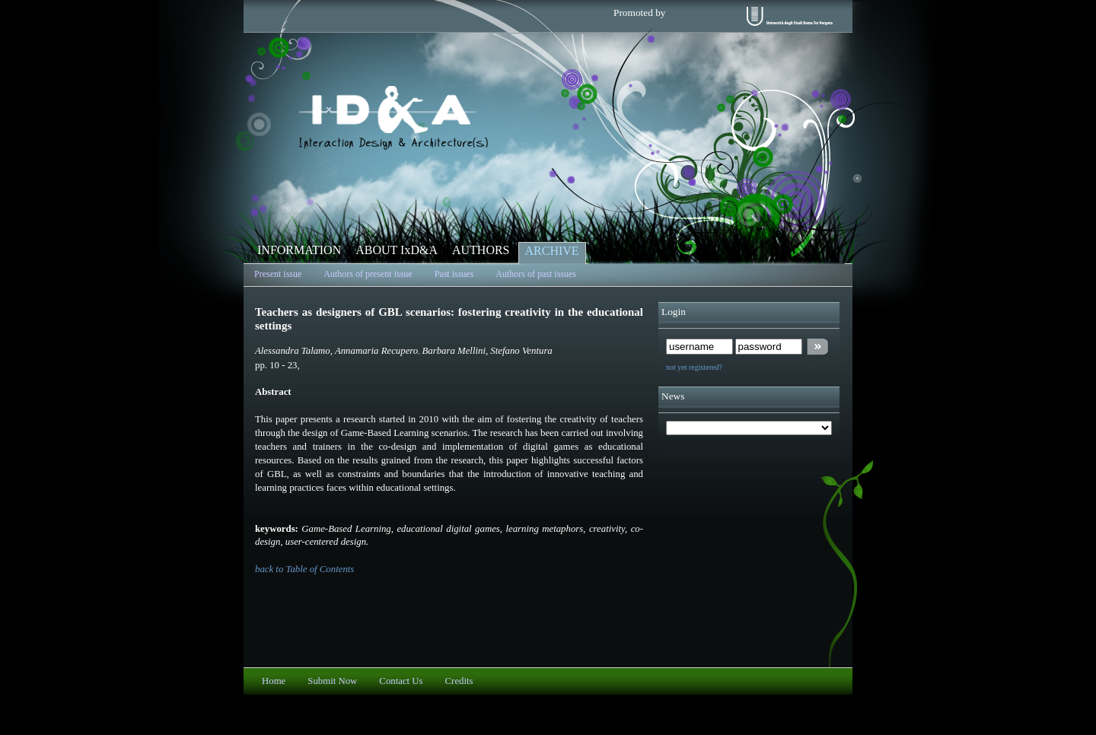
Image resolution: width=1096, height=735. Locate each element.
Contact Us (400, 681)
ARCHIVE (552, 250)
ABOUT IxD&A (396, 249)
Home (273, 681)
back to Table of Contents (304, 569)
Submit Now (332, 681)
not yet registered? (694, 367)
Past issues (454, 274)
